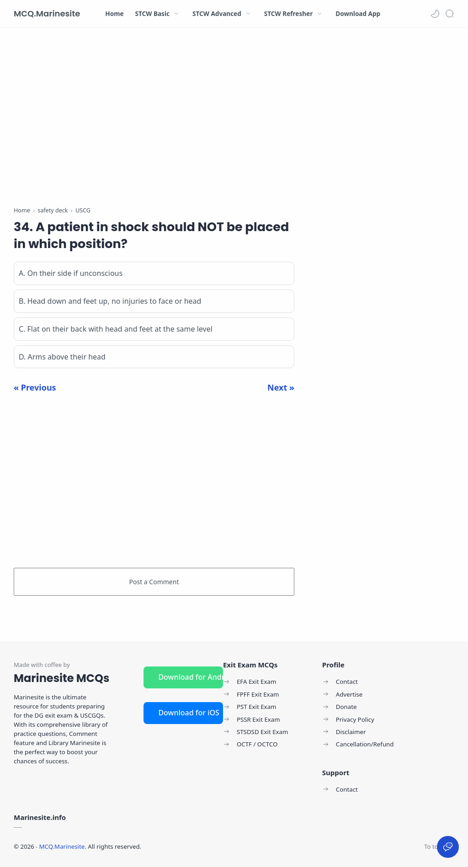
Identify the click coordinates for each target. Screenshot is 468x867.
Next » (280, 387)
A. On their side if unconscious (70, 273)
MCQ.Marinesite (47, 13)
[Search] (449, 13)
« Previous (35, 387)
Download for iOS (188, 713)
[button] (435, 13)
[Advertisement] (154, 119)
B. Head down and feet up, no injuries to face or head (110, 301)
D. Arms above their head (62, 357)
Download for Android (190, 677)
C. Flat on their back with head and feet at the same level (116, 329)
